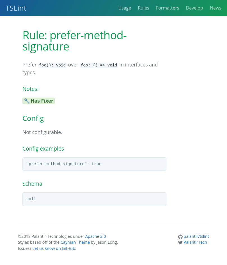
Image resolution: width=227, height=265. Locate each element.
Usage (124, 8)
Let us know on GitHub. (54, 248)
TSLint (16, 8)
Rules (143, 8)
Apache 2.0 (95, 236)
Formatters (167, 8)
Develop (194, 8)
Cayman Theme (75, 242)
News (215, 8)
